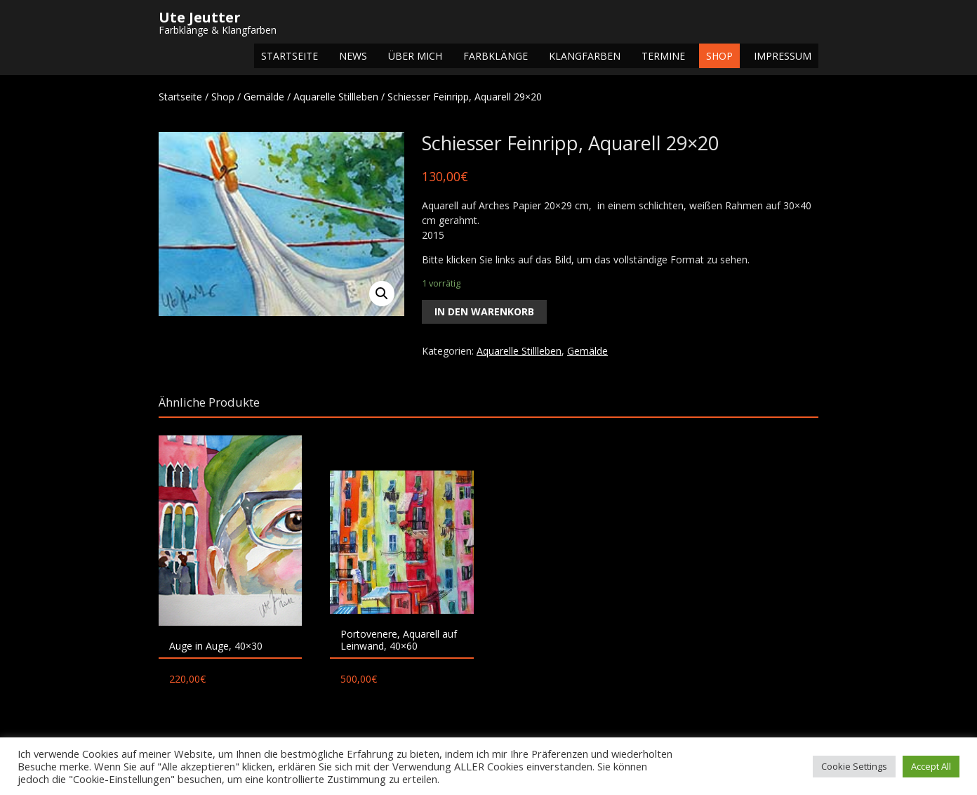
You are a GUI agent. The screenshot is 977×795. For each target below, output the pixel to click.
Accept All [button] (931, 766)
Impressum (782, 56)
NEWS (353, 56)
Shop (719, 56)
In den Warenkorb (484, 311)
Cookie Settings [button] (854, 766)
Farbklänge (495, 56)
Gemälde (264, 96)
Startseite (289, 56)
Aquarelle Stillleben (335, 96)
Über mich (415, 56)
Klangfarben (584, 56)
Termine (663, 56)
